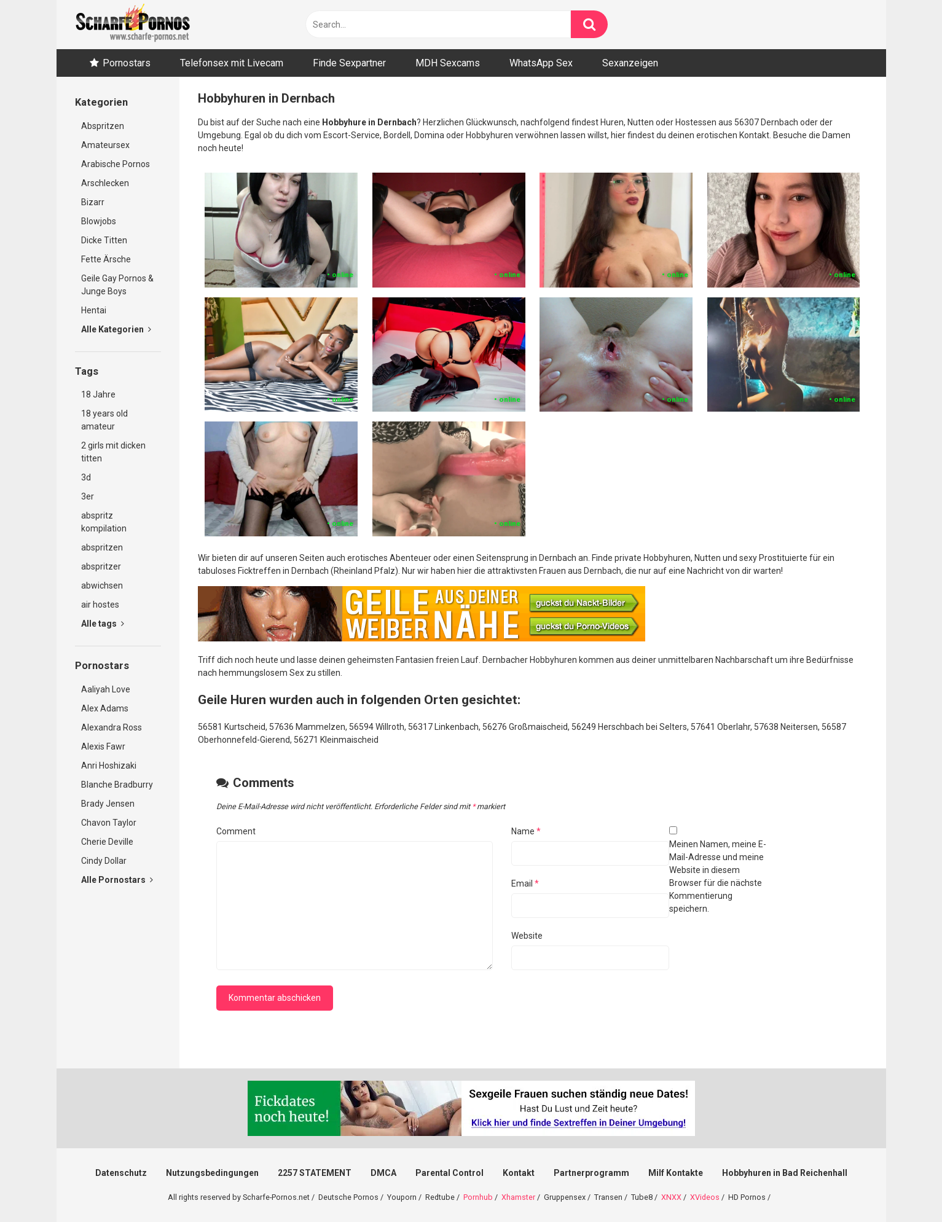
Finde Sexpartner (349, 63)
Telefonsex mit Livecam (231, 63)
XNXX (671, 1197)
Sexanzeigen (630, 63)
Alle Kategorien (116, 329)
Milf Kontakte (675, 1173)
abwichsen (102, 585)
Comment (236, 831)
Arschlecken (105, 183)
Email (525, 883)
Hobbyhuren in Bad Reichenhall (784, 1173)
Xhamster (518, 1197)
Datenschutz (121, 1173)
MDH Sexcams (447, 63)
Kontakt (519, 1173)
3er (87, 496)
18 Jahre (98, 394)
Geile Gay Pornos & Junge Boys (117, 284)
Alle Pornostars (117, 880)
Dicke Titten (104, 240)
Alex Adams (104, 708)
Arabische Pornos (115, 164)
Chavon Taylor (108, 823)
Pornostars (127, 63)
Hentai (93, 310)
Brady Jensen (108, 804)
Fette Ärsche (106, 259)
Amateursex (105, 145)
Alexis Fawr (103, 746)
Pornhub (478, 1197)
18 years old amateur (104, 420)
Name (526, 831)
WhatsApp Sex (541, 63)
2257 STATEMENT (314, 1173)
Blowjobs (98, 221)
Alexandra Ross (111, 727)
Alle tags (102, 624)
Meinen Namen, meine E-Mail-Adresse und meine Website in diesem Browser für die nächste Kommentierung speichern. (717, 876)
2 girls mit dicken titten (113, 452)
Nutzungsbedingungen (212, 1173)
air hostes (100, 604)
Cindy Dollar (104, 861)
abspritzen (102, 547)
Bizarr (92, 202)
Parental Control (449, 1173)
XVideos (705, 1197)
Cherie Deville (107, 842)
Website (527, 936)
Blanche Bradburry (117, 784)
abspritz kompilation (104, 522)
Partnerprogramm (591, 1173)
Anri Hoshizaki (108, 765)
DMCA (383, 1173)
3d (86, 477)
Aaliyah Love (105, 689)
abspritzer (101, 566)
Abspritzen (102, 126)
